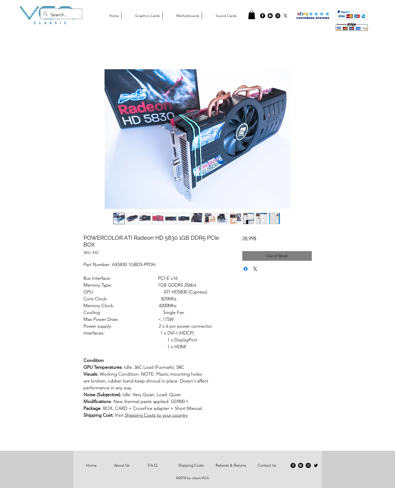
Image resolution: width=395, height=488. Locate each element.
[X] (285, 15)
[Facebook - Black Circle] (262, 15)
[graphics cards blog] (270, 15)
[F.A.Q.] (153, 465)
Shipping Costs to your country (156, 415)
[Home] (91, 465)
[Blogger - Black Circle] (300, 465)
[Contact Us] (267, 465)
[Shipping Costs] (191, 465)
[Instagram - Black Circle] (308, 465)
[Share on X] (255, 269)
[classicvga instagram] (277, 15)
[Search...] (60, 15)
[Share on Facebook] (246, 269)
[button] (251, 15)
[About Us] (122, 465)
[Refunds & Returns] (231, 465)
